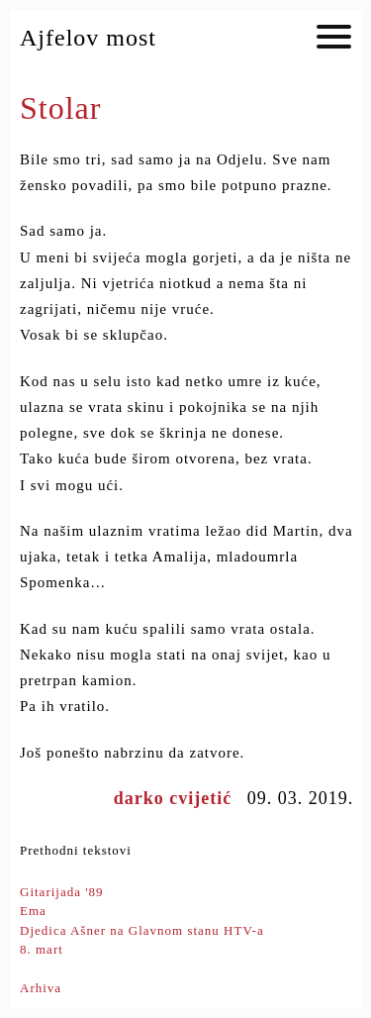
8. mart (41, 949)
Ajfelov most (88, 38)
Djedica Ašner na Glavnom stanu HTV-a (142, 930)
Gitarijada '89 (62, 891)
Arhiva (40, 987)
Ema (33, 910)
